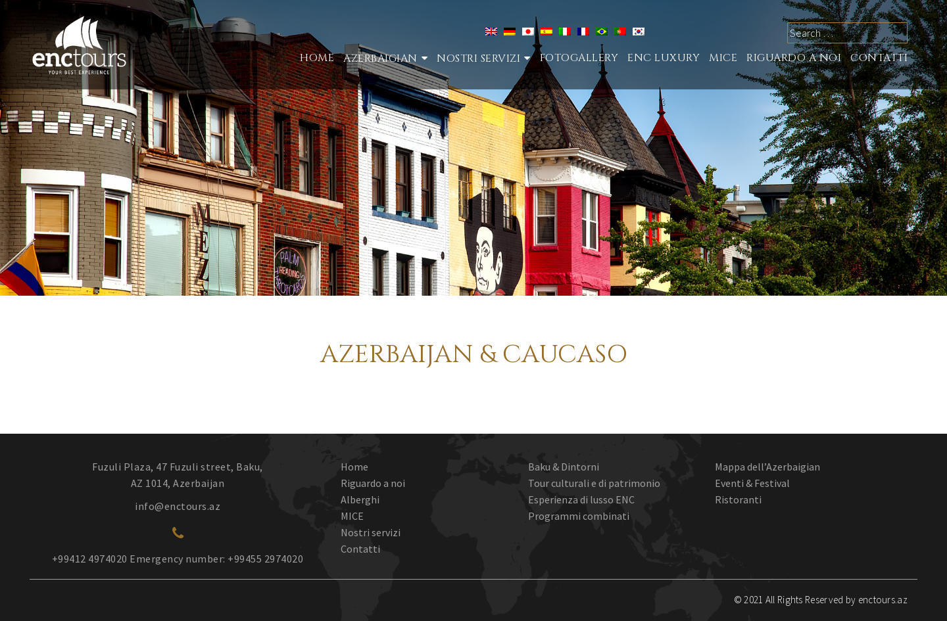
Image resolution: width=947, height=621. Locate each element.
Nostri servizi (371, 532)
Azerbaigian (380, 58)
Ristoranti (738, 499)
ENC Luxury (663, 58)
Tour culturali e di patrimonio (594, 483)
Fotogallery (579, 58)
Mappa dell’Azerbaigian (767, 466)
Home (317, 58)
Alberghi (360, 499)
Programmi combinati (578, 515)
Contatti (360, 548)
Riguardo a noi (373, 483)
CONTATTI (879, 58)
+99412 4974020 (90, 558)
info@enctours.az (177, 506)
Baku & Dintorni (563, 466)
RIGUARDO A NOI (793, 58)
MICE (723, 58)
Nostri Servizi (478, 58)
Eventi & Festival (752, 483)
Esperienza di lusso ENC (581, 499)
